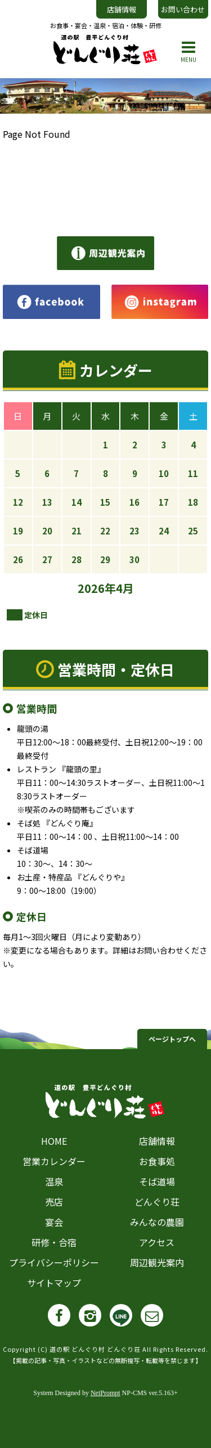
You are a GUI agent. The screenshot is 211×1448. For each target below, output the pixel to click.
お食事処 (157, 1161)
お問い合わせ (183, 9)
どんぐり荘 (156, 1201)
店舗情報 (121, 9)
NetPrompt (105, 1393)
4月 (125, 588)
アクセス (156, 1242)
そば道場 (157, 1181)
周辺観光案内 (157, 1262)
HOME (54, 1141)
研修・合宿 (54, 1242)
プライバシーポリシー (54, 1262)
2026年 (97, 588)
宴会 (54, 1222)
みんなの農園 (157, 1222)
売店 (54, 1201)
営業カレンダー (54, 1161)
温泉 (54, 1181)
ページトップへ (172, 1039)
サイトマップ (54, 1282)
